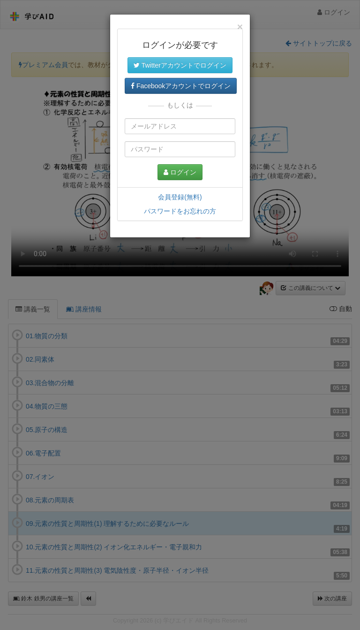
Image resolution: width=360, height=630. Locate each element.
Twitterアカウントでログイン (180, 65)
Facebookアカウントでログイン (181, 86)
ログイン (180, 172)
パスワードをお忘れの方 (180, 211)
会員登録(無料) (180, 197)
